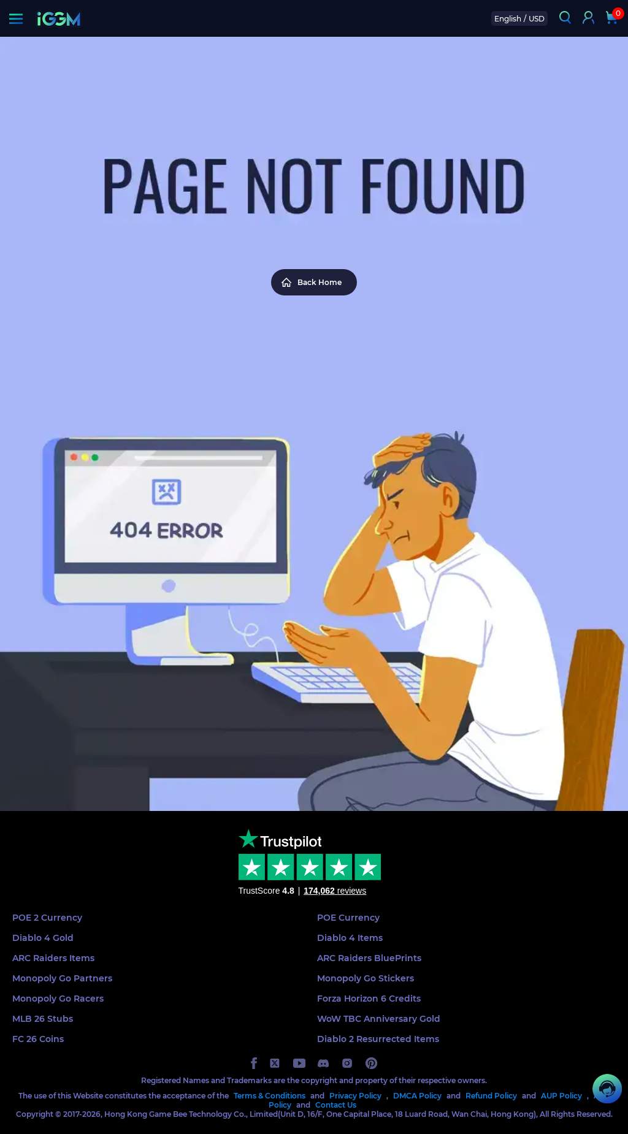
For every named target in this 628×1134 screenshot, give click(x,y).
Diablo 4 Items (350, 937)
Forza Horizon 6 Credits (369, 998)
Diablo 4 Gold (43, 937)
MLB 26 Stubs (42, 1018)
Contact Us (335, 1104)
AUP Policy (561, 1095)
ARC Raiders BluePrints (369, 958)
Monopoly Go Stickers (365, 978)
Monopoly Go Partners (62, 978)
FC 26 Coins (38, 1039)
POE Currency (348, 917)
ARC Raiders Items (53, 958)
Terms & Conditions (269, 1095)
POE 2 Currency (47, 917)
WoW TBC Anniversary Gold (378, 1018)
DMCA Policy (417, 1095)
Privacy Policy (355, 1095)
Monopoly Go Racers (58, 998)
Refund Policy (491, 1095)
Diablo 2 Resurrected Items (378, 1039)
